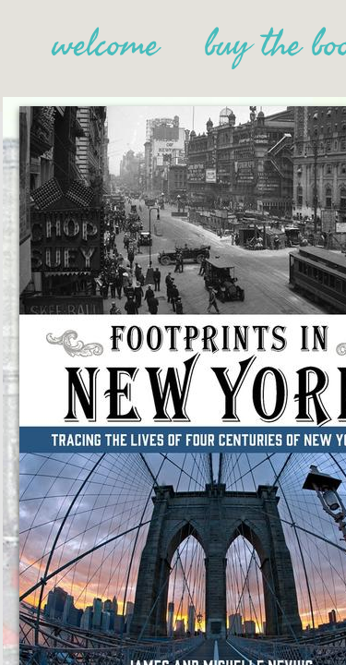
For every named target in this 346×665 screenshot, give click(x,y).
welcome (106, 44)
